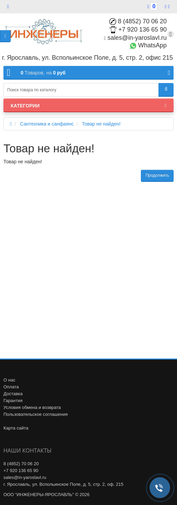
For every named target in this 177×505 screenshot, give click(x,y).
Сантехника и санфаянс (47, 124)
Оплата (11, 386)
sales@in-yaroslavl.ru (135, 37)
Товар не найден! (101, 124)
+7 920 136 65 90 (138, 29)
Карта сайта (15, 428)
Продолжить (157, 175)
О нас (9, 380)
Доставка (13, 393)
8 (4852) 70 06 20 (138, 21)
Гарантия (12, 400)
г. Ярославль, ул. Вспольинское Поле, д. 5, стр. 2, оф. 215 (63, 484)
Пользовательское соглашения (35, 414)
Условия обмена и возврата (32, 407)
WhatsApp (148, 45)
